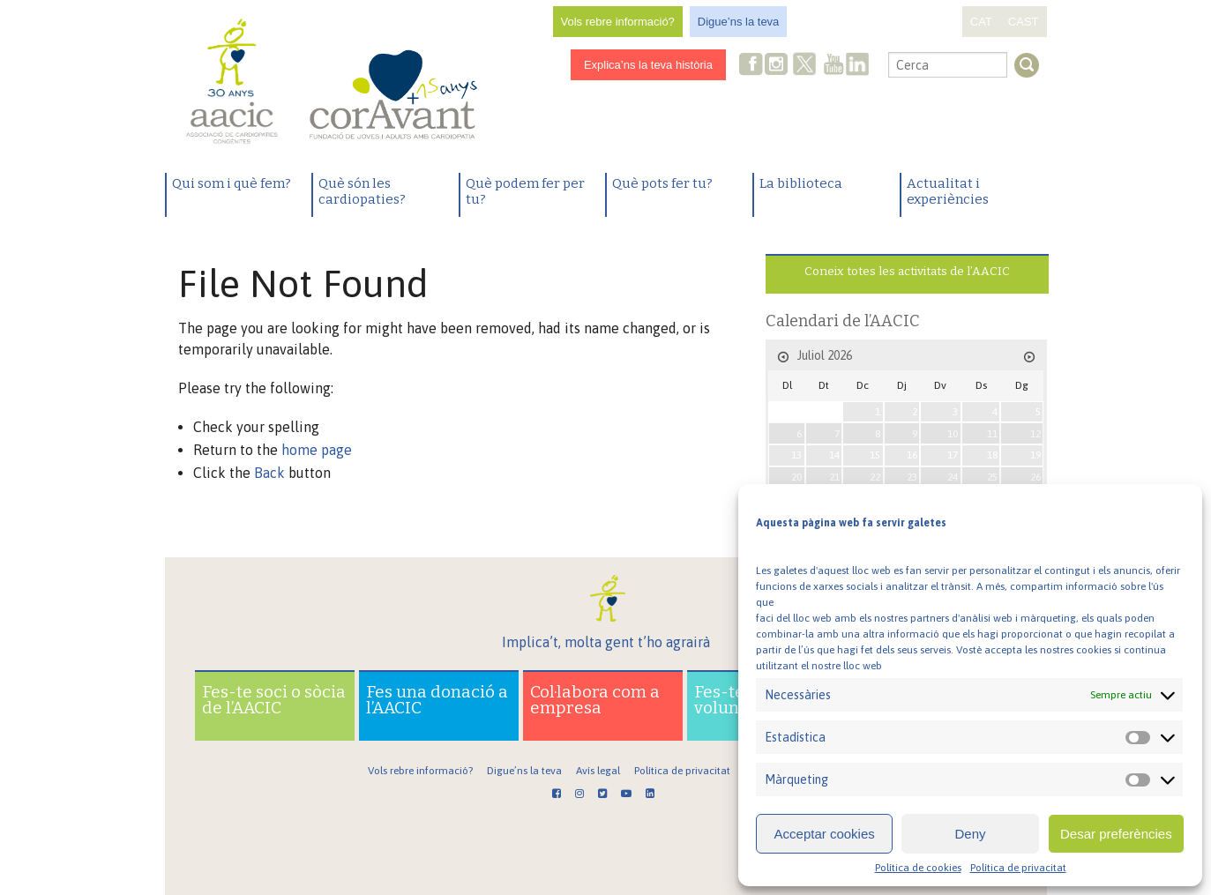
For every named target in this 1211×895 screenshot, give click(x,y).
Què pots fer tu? (662, 183)
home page (316, 450)
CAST (1023, 21)
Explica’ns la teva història (648, 64)
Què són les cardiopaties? (362, 191)
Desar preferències (1116, 833)
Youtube (833, 65)
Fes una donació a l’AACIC (437, 700)
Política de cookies (918, 867)
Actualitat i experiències (948, 191)
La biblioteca (800, 183)
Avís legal (598, 770)
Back (269, 473)
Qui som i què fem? (231, 183)
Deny (969, 833)
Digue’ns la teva (739, 21)
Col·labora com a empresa (595, 700)
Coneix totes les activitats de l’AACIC (907, 271)
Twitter (804, 66)
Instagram (778, 65)
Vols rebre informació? (618, 21)
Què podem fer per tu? (525, 191)
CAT (981, 21)
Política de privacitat (1018, 867)
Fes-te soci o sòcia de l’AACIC (274, 700)
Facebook (751, 65)
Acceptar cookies (824, 833)
